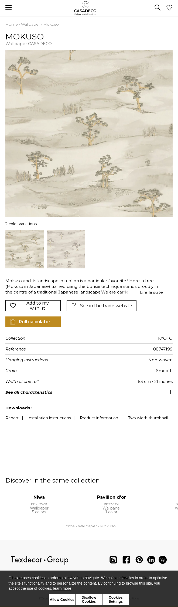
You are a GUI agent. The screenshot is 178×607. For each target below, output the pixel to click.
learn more (62, 588)
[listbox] (89, 249)
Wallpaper (30, 24)
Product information (99, 418)
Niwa (39, 497)
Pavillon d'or (111, 497)
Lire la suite (151, 292)
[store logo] (89, 8)
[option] (24, 249)
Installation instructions (49, 418)
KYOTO (165, 338)
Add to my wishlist (29, 306)
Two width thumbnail (148, 418)
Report (12, 418)
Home (11, 24)
